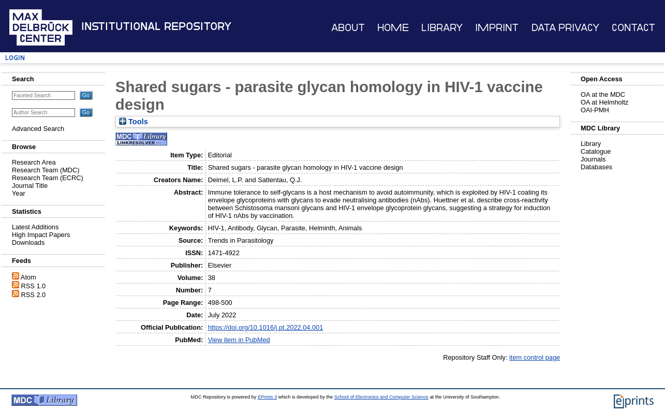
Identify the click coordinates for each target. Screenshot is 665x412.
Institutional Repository (156, 26)
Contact (633, 28)
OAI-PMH (595, 110)
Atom (28, 277)
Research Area (34, 162)
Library (442, 28)
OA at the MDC (603, 94)
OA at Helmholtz (604, 102)
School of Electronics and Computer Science (381, 397)
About (348, 28)
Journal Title (30, 185)
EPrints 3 (267, 397)
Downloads (28, 242)
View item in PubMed (239, 340)
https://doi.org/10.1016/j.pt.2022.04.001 (265, 327)
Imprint (497, 28)
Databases (596, 167)
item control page (534, 357)
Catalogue (596, 151)
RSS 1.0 (33, 286)
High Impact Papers (41, 235)
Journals (593, 159)
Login (15, 57)
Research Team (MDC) (46, 170)
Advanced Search (38, 129)
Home (393, 28)
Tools (133, 121)
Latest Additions (35, 227)
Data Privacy (565, 28)
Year (18, 193)
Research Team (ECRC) (47, 178)
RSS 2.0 (33, 295)
